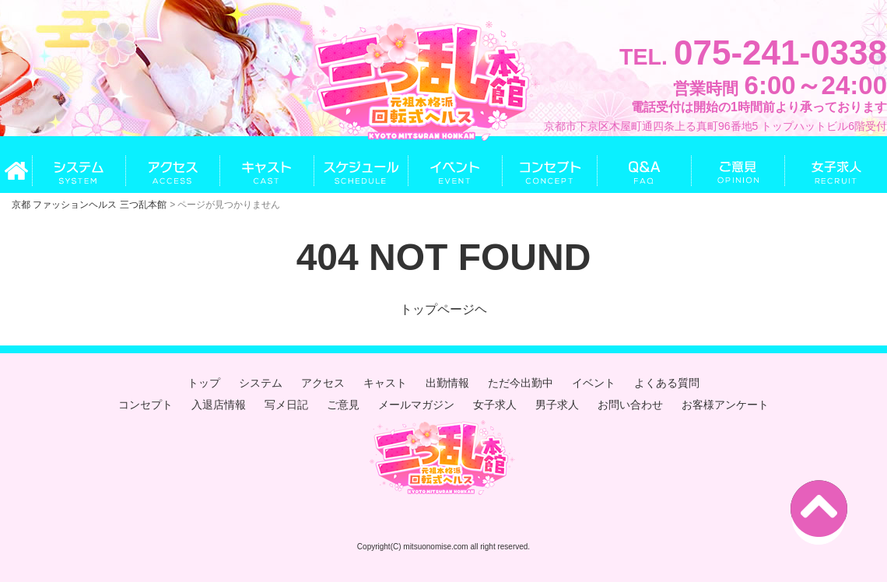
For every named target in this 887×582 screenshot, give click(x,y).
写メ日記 (286, 404)
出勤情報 (447, 383)
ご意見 (343, 404)
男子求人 (557, 404)
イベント (593, 383)
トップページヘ (443, 309)
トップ (204, 383)
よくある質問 (666, 383)
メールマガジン (416, 404)
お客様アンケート (725, 404)
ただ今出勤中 (520, 383)
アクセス (323, 383)
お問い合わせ (630, 404)
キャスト (385, 383)
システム (260, 383)
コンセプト (145, 404)
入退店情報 (218, 404)
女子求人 (495, 404)
